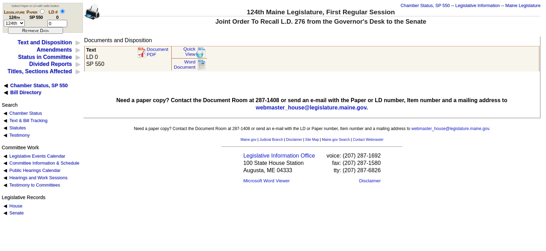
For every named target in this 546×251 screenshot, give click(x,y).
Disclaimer (294, 140)
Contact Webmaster (368, 140)
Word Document (184, 64)
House (15, 205)
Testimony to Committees (34, 185)
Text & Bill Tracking (28, 120)
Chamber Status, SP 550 (425, 5)
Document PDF (157, 52)
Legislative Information (477, 5)
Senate (16, 212)
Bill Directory (25, 92)
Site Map (312, 140)
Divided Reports (50, 64)
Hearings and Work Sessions (38, 177)
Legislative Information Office (279, 156)
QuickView (190, 51)
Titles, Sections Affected (39, 71)
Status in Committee (45, 57)
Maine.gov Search (336, 140)
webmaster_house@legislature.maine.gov (311, 108)
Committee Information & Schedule (44, 163)
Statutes (17, 127)
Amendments (54, 50)
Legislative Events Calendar (37, 156)
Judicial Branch (271, 140)
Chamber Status (25, 113)
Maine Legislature (522, 5)
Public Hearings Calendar (35, 170)
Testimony (19, 135)
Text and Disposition (44, 42)
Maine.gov (249, 140)
